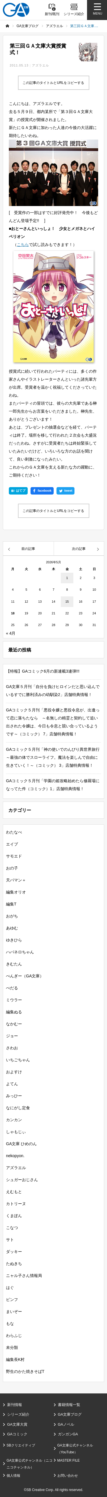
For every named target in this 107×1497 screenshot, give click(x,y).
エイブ (12, 844)
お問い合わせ (67, 1476)
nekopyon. (15, 1155)
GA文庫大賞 (17, 1424)
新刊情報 (14, 1405)
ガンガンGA (68, 1434)
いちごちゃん (18, 1060)
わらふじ (14, 1335)
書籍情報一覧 (69, 1405)
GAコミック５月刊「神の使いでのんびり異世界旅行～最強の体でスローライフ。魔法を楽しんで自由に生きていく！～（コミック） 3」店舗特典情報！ (53, 757)
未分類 (12, 1347)
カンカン (14, 1119)
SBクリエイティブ (21, 1445)
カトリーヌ (16, 1203)
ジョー (12, 1036)
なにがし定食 (18, 1107)
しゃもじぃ (16, 1131)
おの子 (12, 868)
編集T (11, 904)
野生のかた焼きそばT (25, 1371)
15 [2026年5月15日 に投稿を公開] (67, 601)
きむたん (14, 964)
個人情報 (13, 1476)
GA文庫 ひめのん (21, 1143)
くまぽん (14, 1215)
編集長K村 (15, 1359)
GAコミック (17, 1434)
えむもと (14, 1191)
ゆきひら (14, 940)
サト (10, 1239)
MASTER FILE (68, 1460)
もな (10, 1323)
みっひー (14, 1096)
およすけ (14, 1072)
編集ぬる (14, 1012)
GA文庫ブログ (70, 1414)
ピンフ (12, 1299)
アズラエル (40, 65)
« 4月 (10, 633)
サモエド (14, 856)
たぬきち (14, 1263)
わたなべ (14, 832)
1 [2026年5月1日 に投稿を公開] (67, 578)
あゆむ (12, 928)
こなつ (12, 1227)
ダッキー (14, 1251)
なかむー (14, 1024)
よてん (12, 1084)
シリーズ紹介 (18, 1414)
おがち (12, 916)
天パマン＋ (16, 880)
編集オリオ (16, 892)
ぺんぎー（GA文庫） (25, 976)
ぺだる (12, 988)
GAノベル (66, 1424)
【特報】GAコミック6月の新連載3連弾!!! (42, 671)
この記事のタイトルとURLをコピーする (53, 83)
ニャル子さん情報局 (24, 1275)
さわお (12, 1048)
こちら (23, 244)
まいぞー (14, 1311)
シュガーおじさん (22, 1179)
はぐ (10, 1287)
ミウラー (14, 1000)
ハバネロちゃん (20, 952)
